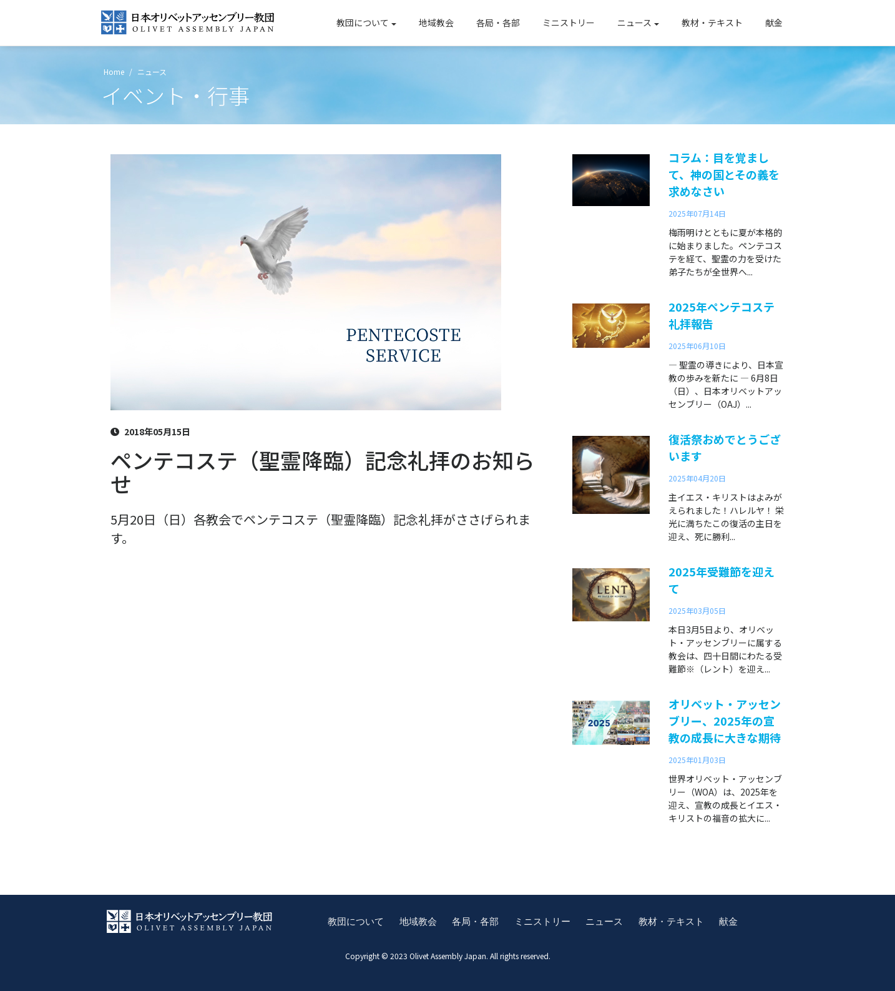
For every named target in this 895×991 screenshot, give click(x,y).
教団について (362, 22)
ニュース (634, 22)
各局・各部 (498, 22)
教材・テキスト (712, 22)
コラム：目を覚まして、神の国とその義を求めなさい (724, 174)
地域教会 (436, 22)
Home (113, 71)
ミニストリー (568, 22)
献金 (774, 22)
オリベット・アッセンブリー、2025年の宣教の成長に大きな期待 (724, 720)
